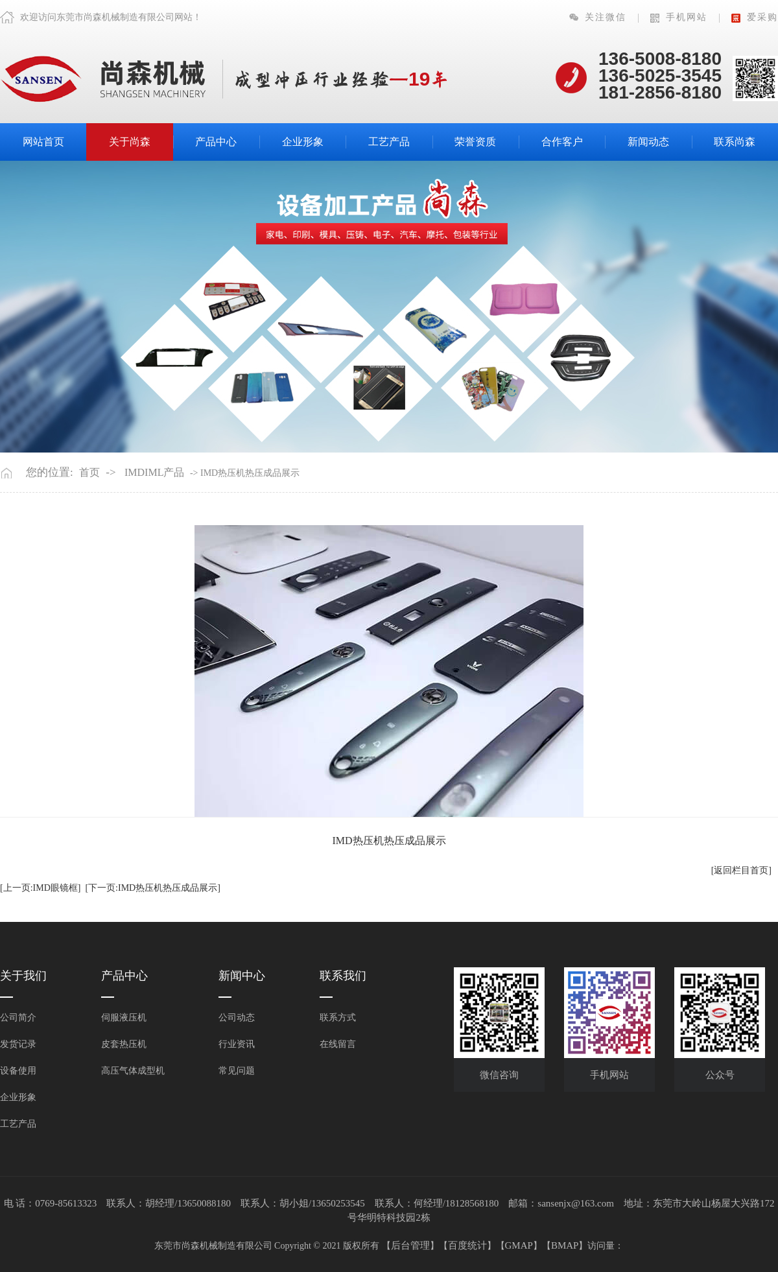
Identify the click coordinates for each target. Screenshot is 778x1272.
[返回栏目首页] (741, 870)
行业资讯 (236, 1044)
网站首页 (43, 141)
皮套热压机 (124, 1044)
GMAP (519, 1245)
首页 (89, 472)
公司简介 (18, 1017)
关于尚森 (129, 141)
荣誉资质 (475, 141)
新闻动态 (648, 141)
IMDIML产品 (154, 472)
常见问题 (236, 1071)
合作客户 (562, 141)
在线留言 (338, 1044)
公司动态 (236, 1017)
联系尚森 (734, 141)
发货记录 (18, 1044)
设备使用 (18, 1071)
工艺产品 (389, 141)
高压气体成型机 (133, 1071)
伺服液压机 (124, 1017)
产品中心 (216, 141)
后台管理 (410, 1245)
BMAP (565, 1245)
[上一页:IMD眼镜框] (40, 888)
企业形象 (303, 141)
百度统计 (467, 1245)
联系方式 (338, 1017)
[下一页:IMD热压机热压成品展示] (152, 888)
